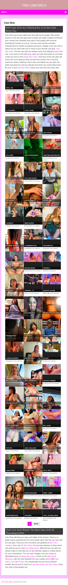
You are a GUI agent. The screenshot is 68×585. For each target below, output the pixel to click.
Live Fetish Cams (32, 548)
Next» (36, 524)
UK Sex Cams (26, 545)
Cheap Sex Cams (30, 57)
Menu (4, 12)
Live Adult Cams (17, 562)
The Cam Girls (34, 5)
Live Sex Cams (24, 68)
